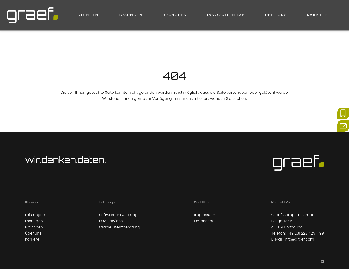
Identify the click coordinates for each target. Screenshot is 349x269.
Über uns (258, 15)
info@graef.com (299, 239)
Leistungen (43, 15)
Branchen (145, 15)
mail (341, 123)
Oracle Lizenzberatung (119, 227)
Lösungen (94, 15)
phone (343, 110)
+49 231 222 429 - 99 (305, 233)
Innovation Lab (202, 15)
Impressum (204, 214)
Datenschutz (205, 221)
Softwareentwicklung (118, 214)
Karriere (305, 15)
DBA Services (111, 221)
